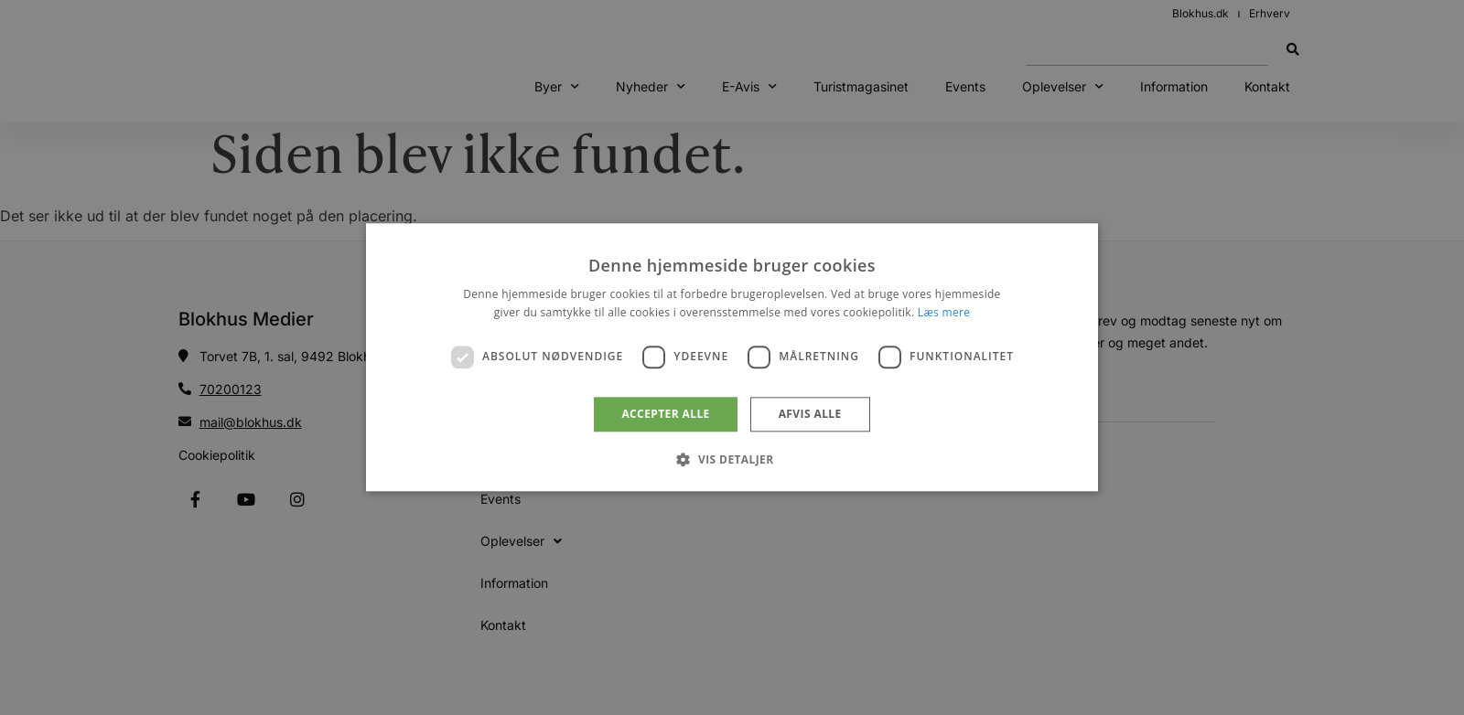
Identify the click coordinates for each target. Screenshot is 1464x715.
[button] (731, 460)
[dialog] (732, 357)
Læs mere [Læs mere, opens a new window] (944, 313)
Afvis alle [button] (810, 414)
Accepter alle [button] (665, 414)
